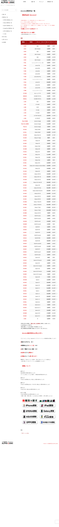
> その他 (4, 33)
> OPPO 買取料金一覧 (7, 31)
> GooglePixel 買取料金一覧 (8, 28)
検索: (28, 38)
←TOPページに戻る (25, 433)
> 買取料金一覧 (4, 17)
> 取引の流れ (4, 36)
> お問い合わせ (4, 39)
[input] (9, 10)
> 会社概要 (3, 42)
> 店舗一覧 (3, 14)
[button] (16, 10)
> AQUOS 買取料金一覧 (7, 25)
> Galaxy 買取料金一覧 (7, 22)
